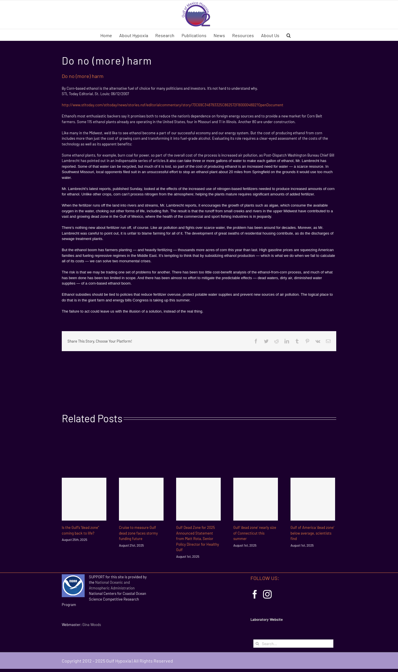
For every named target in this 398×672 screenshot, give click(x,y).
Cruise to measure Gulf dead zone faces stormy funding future (138, 533)
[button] (288, 35)
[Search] (257, 643)
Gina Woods (91, 624)
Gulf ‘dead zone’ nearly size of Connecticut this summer (254, 533)
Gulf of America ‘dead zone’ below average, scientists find (312, 533)
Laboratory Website (266, 619)
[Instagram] (267, 594)
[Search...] (293, 643)
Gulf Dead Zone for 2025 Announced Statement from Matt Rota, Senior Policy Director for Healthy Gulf (197, 538)
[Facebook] (254, 594)
